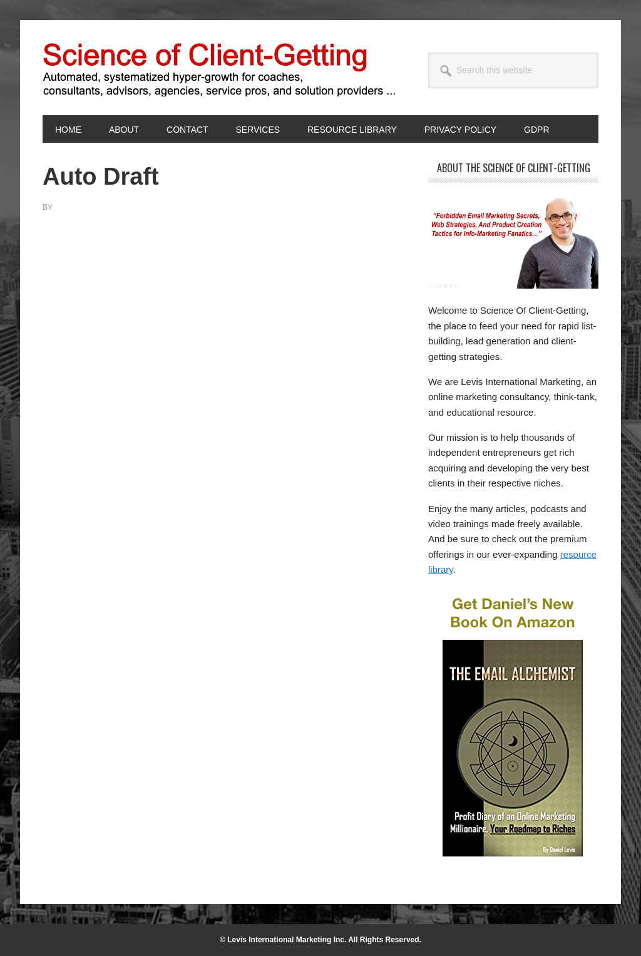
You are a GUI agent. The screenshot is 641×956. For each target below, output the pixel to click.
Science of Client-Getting (127, 68)
